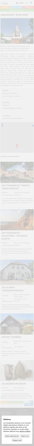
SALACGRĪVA (17, 7)
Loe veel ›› (5, 255)
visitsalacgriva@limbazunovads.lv (13, 108)
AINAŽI (5, 7)
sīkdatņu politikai (25, 431)
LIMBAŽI (28, 7)
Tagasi (4, 402)
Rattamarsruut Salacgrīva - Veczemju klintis (15, 236)
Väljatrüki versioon (16, 402)
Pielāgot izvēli (17, 440)
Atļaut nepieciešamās (12, 436)
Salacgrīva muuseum (14, 384)
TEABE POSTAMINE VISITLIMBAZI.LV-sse (6, 413)
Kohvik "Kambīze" (12, 337)
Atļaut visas (25, 436)
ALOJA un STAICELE (17, 10)
